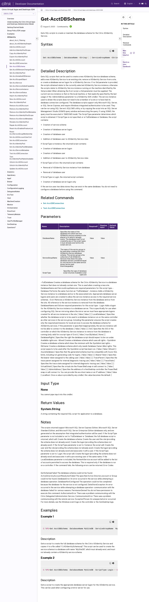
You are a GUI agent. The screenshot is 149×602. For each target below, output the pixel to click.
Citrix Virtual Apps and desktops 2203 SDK (88, 10)
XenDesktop (12, 224)
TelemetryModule (13, 214)
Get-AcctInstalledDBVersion (20, 76)
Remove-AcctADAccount (19, 106)
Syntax (125, 29)
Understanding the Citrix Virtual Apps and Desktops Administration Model (21, 23)
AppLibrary (11, 175)
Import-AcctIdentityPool (18, 96)
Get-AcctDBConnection (18, 63)
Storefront (11, 211)
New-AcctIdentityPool (18, 102)
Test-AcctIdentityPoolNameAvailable (21, 158)
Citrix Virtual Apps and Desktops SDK (58, 10)
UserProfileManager (15, 221)
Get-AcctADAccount (17, 60)
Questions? (11, 227)
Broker (9, 182)
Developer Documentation (29, 3)
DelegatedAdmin (13, 191)
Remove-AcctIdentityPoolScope (21, 115)
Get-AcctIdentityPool (17, 73)
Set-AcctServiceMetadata (19, 150)
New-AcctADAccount (18, 99)
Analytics (10, 172)
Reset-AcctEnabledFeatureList (21, 128)
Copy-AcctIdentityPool (18, 53)
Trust (9, 218)
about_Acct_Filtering (17, 40)
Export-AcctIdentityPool (19, 57)
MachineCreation (13, 201)
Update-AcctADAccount (19, 169)
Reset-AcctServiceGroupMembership (21, 133)
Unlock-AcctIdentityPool (19, 165)
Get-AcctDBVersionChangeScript (22, 70)
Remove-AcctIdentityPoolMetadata (23, 112)
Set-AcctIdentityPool (17, 144)
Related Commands (127, 45)
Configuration (12, 185)
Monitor (10, 205)
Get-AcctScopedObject (18, 79)
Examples (11, 34)
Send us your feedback (126, 64)
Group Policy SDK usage (16, 31)
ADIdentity (11, 37)
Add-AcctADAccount (17, 47)
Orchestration (12, 208)
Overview (10, 19)
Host (9, 198)
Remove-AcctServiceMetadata (21, 119)
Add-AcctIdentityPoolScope (20, 50)
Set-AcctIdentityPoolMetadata (21, 147)
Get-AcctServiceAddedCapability (22, 86)
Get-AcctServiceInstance (19, 89)
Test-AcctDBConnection (19, 153)
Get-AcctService (16, 83)
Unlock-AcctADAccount (19, 162)
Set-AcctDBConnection (18, 140)
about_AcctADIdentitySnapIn (20, 44)
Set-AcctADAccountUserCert (21, 137)
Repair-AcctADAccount (18, 125)
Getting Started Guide (15, 27)
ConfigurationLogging (15, 188)
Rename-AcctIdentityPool (19, 122)
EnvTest (10, 195)
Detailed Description (127, 37)
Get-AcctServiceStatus (18, 92)
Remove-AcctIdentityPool (19, 109)
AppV (9, 178)
